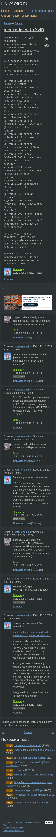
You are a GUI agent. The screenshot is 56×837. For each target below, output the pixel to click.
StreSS (16, 420)
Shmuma (17, 269)
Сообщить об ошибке (13, 828)
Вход (51, 10)
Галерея (18, 10)
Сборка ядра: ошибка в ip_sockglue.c (34, 750)
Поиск (33, 15)
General (19, 23)
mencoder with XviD (24, 29)
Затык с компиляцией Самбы (30, 758)
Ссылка (8, 279)
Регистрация (38, 10)
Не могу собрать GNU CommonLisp (33, 774)
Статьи (5, 15)
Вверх (49, 822)
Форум (15, 15)
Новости (6, 10)
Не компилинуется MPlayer (28, 790)
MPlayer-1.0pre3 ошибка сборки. (31, 802)
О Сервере (8, 822)
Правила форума (23, 822)
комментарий (22, 346)
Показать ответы (22, 381)
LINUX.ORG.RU (15, 3)
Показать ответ (21, 337)
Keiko (16, 329)
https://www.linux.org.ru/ (13, 830)
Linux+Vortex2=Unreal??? (27, 745)
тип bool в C (20, 770)
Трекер (24, 15)
